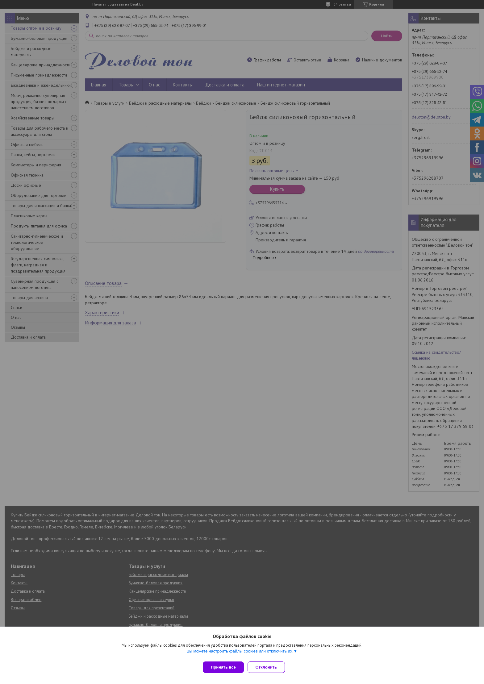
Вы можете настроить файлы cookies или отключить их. (239, 653)
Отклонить (268, 667)
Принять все (223, 667)
